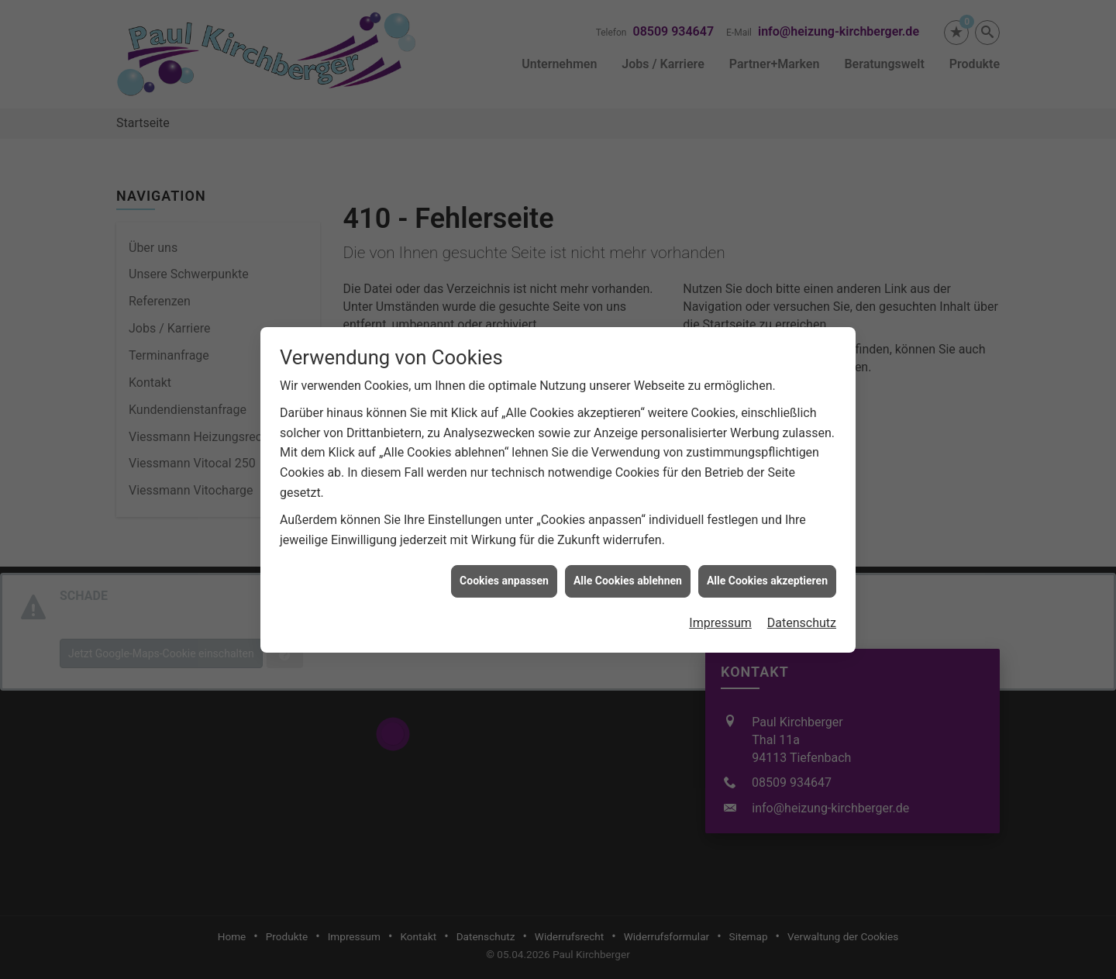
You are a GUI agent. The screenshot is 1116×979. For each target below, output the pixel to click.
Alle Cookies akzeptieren (767, 573)
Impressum (720, 615)
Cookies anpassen (504, 573)
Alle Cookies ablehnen (628, 573)
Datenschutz (801, 615)
